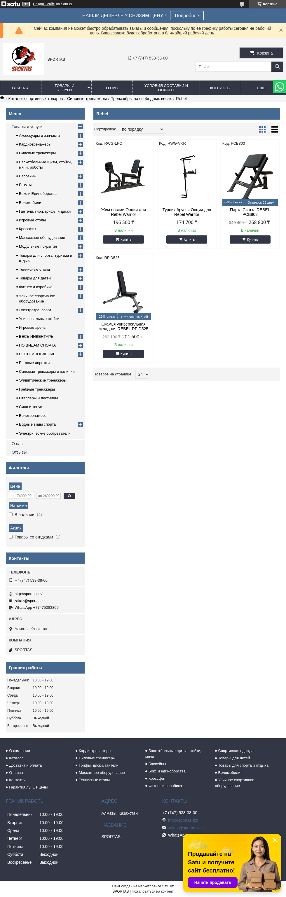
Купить (126, 239)
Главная (20, 88)
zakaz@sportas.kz (29, 601)
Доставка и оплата (25, 765)
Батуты (25, 185)
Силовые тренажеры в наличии (47, 371)
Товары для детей (35, 278)
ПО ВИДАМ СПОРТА (37, 345)
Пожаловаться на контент (152, 891)
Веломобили (30, 202)
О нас (112, 88)
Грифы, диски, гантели (98, 765)
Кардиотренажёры (35, 144)
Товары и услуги (64, 87)
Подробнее (187, 15)
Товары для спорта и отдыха (243, 765)
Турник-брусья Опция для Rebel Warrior (187, 212)
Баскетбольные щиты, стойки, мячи (173, 754)
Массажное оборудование (42, 237)
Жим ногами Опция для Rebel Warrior (123, 212)
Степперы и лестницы (38, 398)
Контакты (220, 88)
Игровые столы (32, 220)
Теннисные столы (34, 269)
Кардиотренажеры (95, 751)
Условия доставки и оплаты (166, 87)
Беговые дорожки (34, 363)
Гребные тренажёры (37, 389)
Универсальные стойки (39, 319)
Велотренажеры (33, 415)
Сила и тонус (30, 407)
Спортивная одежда (236, 751)
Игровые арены (32, 327)
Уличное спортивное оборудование (234, 783)
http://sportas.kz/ (28, 594)
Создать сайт (44, 4)
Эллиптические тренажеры (43, 380)
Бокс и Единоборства (38, 193)
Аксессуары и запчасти (39, 135)
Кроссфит (27, 229)
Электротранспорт (35, 310)
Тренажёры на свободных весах (141, 98)
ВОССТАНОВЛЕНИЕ (37, 354)
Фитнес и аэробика (36, 287)
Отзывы (19, 452)
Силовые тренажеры (97, 758)
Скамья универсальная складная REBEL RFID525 (123, 326)
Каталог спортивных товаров (35, 98)
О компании (19, 751)
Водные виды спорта (37, 424)
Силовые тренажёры (87, 98)
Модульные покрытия (38, 246)
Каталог (16, 758)
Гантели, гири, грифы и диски (45, 211)
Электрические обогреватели (45, 433)
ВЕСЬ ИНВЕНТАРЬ (36, 336)
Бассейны (27, 176)
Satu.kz (168, 886)
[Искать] (277, 67)
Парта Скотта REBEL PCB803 (250, 212)
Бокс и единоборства (167, 771)
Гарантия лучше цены (28, 787)
